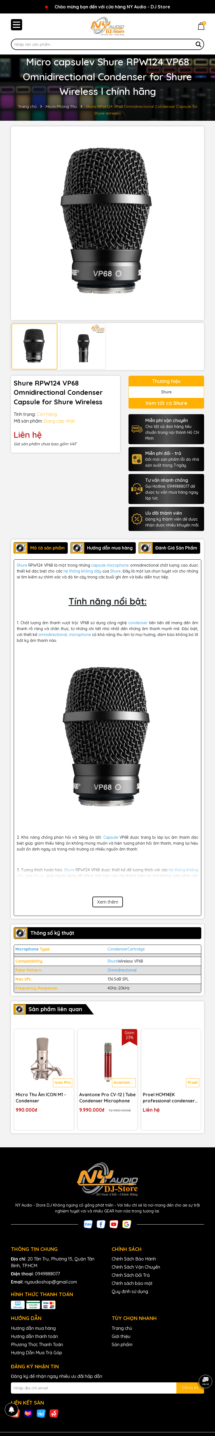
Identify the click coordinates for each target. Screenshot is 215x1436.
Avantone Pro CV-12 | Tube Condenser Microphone (107, 1098)
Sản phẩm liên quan (55, 1009)
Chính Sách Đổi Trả (131, 1275)
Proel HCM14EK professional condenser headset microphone (169, 1098)
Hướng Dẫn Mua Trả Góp (36, 1352)
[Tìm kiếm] (198, 44)
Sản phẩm (122, 1344)
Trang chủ (122, 1328)
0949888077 (47, 1274)
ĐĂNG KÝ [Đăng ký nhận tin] (190, 1387)
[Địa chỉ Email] (107, 1388)
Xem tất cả (166, 403)
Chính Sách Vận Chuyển (136, 1267)
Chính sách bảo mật (132, 1283)
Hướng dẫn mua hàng (33, 1328)
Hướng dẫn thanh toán (34, 1336)
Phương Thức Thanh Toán (37, 1344)
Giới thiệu (121, 1336)
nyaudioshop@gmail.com (51, 1282)
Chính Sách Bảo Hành (134, 1259)
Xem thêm (107, 902)
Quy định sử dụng (130, 1291)
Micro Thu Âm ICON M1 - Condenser (41, 1098)
